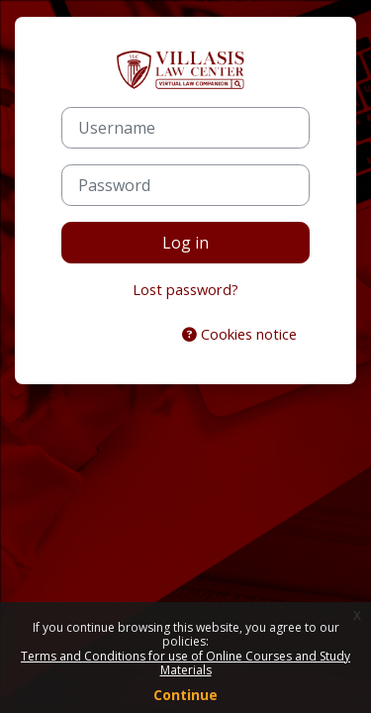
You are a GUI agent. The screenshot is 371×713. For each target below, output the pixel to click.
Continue (185, 694)
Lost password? (185, 289)
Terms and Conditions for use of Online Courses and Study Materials (185, 663)
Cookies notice (239, 334)
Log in (185, 243)
